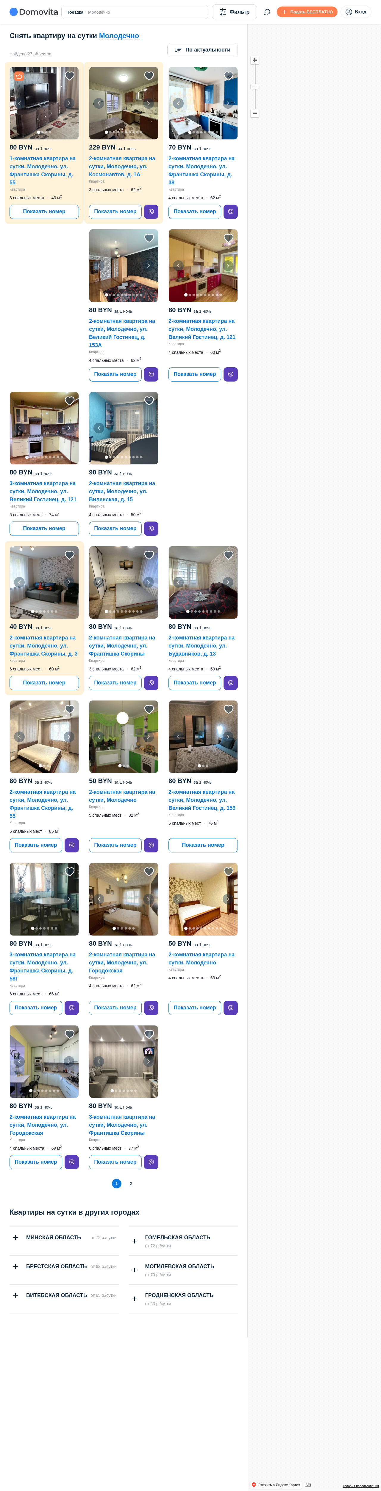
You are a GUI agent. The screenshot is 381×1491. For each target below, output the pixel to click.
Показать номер (44, 211)
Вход (356, 12)
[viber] (151, 212)
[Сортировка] (202, 50)
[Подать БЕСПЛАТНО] (307, 12)
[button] (44, 103)
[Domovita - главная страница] (34, 11)
